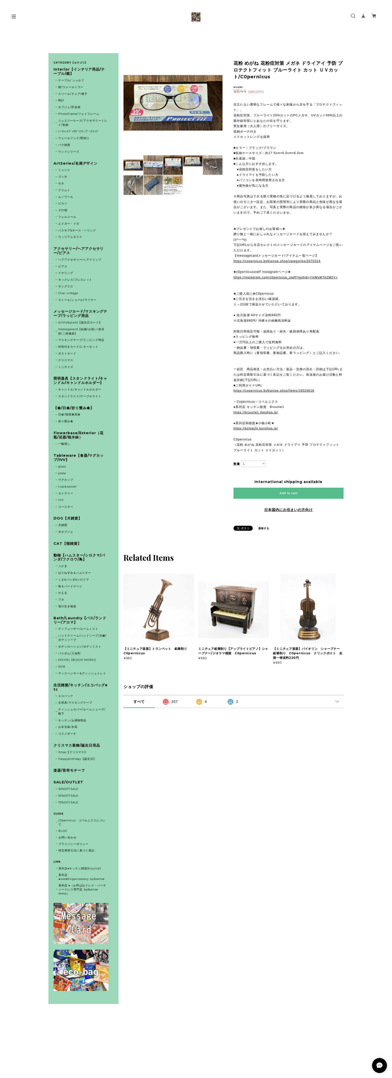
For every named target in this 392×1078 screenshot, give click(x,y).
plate (63, 473)
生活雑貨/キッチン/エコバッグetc (81, 687)
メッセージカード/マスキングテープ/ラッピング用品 (80, 313)
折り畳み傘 (65, 421)
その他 (62, 210)
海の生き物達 (67, 606)
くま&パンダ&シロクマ (73, 579)
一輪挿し (64, 443)
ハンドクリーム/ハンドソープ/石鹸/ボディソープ (82, 638)
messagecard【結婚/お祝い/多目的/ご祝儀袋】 (81, 331)
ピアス (62, 266)
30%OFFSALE (68, 789)
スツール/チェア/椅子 (73, 94)
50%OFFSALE (68, 795)
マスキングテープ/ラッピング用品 (81, 340)
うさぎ (62, 566)
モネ (61, 183)
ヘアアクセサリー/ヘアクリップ (79, 259)
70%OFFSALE (68, 802)
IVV (61, 500)
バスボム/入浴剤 (69, 653)
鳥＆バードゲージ (70, 586)
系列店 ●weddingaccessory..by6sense (81, 877)
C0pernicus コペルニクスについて (82, 822)
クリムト (64, 190)
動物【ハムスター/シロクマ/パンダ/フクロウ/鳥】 (79, 557)
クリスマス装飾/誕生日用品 (77, 745)
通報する (263, 528)
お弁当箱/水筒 (68, 727)
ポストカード (67, 353)
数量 (237, 464)
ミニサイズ (65, 367)
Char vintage (68, 293)
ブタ (61, 599)
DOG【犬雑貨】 (68, 518)
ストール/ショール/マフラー (77, 300)
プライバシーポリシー (73, 844)
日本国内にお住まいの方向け (288, 510)
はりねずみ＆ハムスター (74, 573)
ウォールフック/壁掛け (74, 138)
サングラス (65, 286)
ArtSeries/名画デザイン (76, 163)
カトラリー (65, 493)
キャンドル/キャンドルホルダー (79, 389)
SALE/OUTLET (68, 782)
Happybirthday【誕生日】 (77, 759)
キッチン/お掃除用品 (72, 720)
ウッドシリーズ (68, 151)
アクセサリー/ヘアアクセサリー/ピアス (79, 251)
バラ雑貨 (64, 145)
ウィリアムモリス (70, 237)
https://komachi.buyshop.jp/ (256, 428)
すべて (139, 702)
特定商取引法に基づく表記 (76, 850)
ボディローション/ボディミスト (79, 646)
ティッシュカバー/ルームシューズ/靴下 (82, 711)
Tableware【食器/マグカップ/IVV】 (79, 457)
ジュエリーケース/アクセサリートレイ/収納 (82, 123)
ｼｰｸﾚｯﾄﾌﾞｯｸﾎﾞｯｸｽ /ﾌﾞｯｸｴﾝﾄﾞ (79, 131)
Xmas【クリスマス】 (73, 752)
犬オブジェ (65, 531)
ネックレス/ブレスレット (75, 279)
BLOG (62, 831)
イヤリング (65, 273)
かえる (62, 593)
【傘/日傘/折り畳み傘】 (74, 408)
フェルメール (67, 217)
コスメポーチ (67, 733)
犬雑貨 (62, 525)
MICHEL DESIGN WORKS (77, 660)
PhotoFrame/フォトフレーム (78, 114)
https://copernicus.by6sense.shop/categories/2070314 (277, 261)
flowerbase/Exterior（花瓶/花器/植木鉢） (79, 435)
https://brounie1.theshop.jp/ (256, 412)
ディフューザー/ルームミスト (78, 629)
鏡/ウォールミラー (71, 87)
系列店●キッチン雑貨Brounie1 (79, 868)
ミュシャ (64, 170)
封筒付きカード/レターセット (78, 346)
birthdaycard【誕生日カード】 (80, 322)
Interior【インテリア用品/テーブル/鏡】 (79, 71)
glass (62, 466)
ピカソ (62, 203)
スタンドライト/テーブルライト (79, 396)
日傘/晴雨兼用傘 (69, 414)
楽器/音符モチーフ (69, 770)
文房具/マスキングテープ (75, 702)
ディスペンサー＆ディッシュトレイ (82, 673)
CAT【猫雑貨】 (67, 544)
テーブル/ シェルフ (71, 80)
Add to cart (288, 493)
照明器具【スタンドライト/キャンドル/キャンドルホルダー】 (80, 380)
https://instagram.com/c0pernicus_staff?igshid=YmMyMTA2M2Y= (286, 277)
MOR (62, 666)
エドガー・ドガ (68, 223)
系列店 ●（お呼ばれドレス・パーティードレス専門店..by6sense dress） (82, 889)
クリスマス (65, 360)
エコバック (65, 696)
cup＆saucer (67, 486)
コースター (65, 506)
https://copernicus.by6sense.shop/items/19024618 (274, 390)
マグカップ (65, 479)
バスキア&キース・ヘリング (77, 230)
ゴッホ (62, 176)
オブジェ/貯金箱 (69, 107)
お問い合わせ (67, 837)
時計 (61, 100)
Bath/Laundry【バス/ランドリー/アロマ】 (80, 620)
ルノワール (65, 197)
